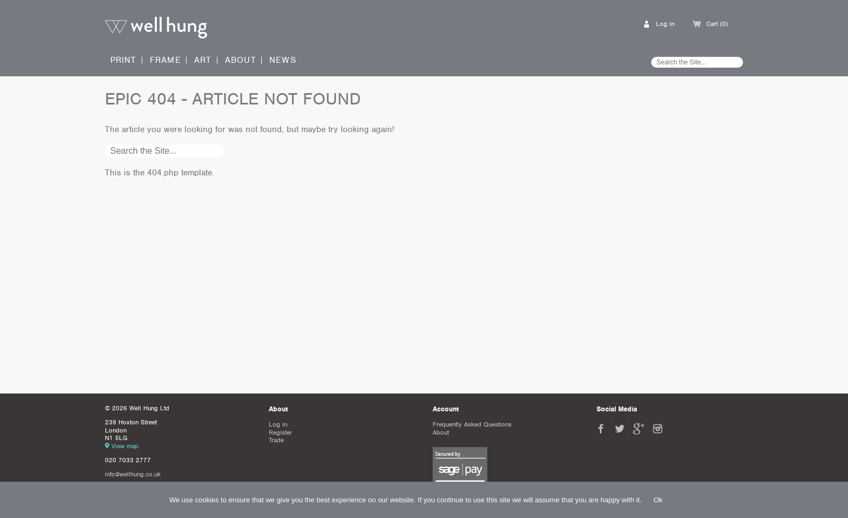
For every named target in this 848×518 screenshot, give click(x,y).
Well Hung (156, 28)
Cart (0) (717, 23)
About (240, 60)
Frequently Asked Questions (472, 424)
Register (280, 432)
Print (123, 60)
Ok (657, 500)
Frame (165, 60)
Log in (665, 23)
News (282, 60)
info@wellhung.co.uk (133, 474)
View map (124, 446)
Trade (276, 440)
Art (203, 60)
